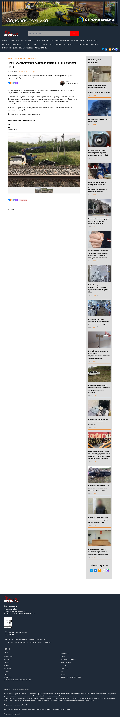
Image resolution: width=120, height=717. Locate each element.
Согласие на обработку (12, 639)
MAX (9, 125)
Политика (6, 44)
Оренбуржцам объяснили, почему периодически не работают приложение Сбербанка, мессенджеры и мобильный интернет (97, 186)
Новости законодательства (86, 44)
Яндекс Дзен (12, 129)
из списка (66, 709)
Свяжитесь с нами (10, 606)
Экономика (17, 44)
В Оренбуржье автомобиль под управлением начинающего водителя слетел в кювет (98, 488)
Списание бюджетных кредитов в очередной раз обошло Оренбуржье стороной (99, 221)
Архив (4, 41)
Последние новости (94, 61)
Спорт (45, 44)
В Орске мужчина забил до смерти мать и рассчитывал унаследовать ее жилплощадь (98, 552)
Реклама (74, 41)
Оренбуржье (68, 44)
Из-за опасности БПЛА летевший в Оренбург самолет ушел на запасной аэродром (98, 321)
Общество (28, 44)
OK (9, 127)
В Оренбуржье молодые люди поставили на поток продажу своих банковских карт (98, 520)
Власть (97, 41)
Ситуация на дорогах (60, 41)
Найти (74, 34)
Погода (58, 44)
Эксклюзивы (26, 41)
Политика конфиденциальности (33, 639)
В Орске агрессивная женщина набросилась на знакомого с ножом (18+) (98, 422)
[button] (9, 159)
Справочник (14, 41)
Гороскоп (46, 41)
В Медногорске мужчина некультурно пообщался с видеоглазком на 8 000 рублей (98, 153)
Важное (36, 41)
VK (9, 123)
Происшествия (86, 41)
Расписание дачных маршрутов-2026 (17, 48)
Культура (38, 44)
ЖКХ (51, 44)
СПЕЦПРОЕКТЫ (41, 48)
